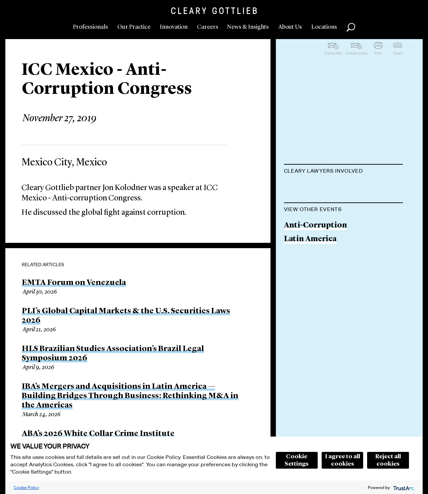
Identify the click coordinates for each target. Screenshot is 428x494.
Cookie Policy (26, 487)
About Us (290, 27)
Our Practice (133, 27)
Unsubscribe (356, 53)
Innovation (174, 27)
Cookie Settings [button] (297, 460)
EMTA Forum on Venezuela (74, 283)
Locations (324, 27)
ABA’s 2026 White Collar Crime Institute (98, 434)
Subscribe (333, 53)
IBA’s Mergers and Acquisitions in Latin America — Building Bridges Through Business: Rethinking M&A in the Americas (130, 396)
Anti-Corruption (315, 259)
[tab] (343, 172)
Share (398, 53)
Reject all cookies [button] (388, 460)
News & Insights (248, 27)
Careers (207, 27)
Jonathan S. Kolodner (324, 187)
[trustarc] (403, 487)
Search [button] (350, 27)
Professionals (90, 27)
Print (378, 53)
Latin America (310, 273)
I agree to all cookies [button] (342, 460)
